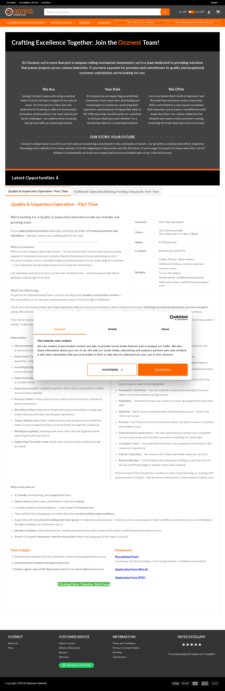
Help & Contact (67, 643)
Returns (63, 652)
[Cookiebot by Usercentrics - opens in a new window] (172, 317)
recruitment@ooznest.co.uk (87, 569)
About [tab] (165, 329)
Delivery (12, 3)
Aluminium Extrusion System (27, 23)
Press (11, 647)
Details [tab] (112, 329)
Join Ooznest (119, 657)
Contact (46, 3)
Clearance (104, 22)
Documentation (28, 3)
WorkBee (86, 23)
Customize (112, 369)
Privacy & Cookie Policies (125, 647)
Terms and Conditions (124, 643)
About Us (13, 643)
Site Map (117, 652)
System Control (63, 23)
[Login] (209, 12)
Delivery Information (69, 647)
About (214, 3)
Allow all (163, 369)
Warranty (64, 657)
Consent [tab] (59, 329)
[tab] (38, 191)
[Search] (165, 11)
